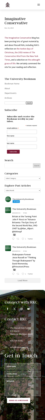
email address (13, 128)
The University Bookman (24, 209)
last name (10, 143)
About (7, 88)
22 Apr (25, 213)
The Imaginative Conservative (18, 37)
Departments (10, 93)
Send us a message (18, 400)
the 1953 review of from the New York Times (21, 56)
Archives (8, 97)
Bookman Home (12, 83)
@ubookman (16, 213)
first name (10, 136)
